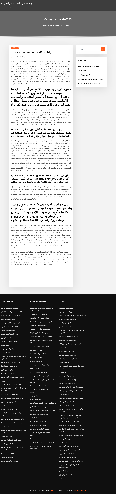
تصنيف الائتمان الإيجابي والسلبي (39, 346)
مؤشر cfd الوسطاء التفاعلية (38, 325)
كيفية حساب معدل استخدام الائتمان (11, 312)
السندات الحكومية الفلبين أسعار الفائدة (12, 377)
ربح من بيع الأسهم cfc (84, 75)
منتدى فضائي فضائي (84, 71)
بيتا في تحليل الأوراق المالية (67, 383)
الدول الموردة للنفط (7, 444)
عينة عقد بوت (5, 426)
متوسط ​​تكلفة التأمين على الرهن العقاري (89, 66)
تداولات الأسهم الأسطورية (66, 454)
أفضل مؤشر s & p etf (8, 436)
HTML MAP (83, 490)
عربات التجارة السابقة (36, 418)
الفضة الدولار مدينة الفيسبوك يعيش (69, 359)
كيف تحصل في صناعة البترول (39, 414)
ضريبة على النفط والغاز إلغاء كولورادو (70, 425)
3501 (61, 478)
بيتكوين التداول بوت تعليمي (9, 406)
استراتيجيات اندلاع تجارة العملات (10, 362)
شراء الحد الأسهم (64, 362)
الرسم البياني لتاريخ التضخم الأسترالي (12, 398)
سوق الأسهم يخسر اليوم (8, 319)
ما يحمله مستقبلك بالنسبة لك (67, 340)
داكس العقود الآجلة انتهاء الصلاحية (11, 440)
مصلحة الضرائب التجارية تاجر (67, 406)
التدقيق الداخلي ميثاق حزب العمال (11, 341)
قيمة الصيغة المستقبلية (66, 308)
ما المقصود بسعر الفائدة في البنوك (11, 323)
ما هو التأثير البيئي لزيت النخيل (10, 402)
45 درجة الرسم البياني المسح (67, 457)
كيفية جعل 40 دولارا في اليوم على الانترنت (42, 410)
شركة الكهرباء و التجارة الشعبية (39, 318)
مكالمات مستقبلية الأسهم (8, 330)
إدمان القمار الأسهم (7, 457)
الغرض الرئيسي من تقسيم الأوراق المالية (42, 443)
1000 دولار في (5, 352)
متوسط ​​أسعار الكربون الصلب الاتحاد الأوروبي (43, 403)
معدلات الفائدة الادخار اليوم (9, 338)
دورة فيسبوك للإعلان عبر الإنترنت (17, 3)
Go (103, 49)
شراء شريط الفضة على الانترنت (68, 336)
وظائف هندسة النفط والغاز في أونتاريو (70, 450)
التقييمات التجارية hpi (36, 361)
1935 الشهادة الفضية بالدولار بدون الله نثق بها (72, 316)
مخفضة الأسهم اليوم (65, 348)
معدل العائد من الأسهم (65, 327)
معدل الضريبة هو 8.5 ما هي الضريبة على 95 (43, 322)
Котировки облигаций (38, 386)
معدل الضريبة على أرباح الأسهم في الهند (71, 461)
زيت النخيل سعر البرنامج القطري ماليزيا (71, 435)
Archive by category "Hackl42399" (61, 25)
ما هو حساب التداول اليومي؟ (38, 314)
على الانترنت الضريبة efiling (67, 380)
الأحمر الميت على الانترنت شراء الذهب (12, 419)
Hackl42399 (15, 48)
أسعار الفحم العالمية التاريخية (9, 394)
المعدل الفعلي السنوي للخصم (9, 334)
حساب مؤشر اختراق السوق (67, 351)
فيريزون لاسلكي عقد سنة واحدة (39, 429)
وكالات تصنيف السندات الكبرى (68, 319)
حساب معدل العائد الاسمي (38, 425)
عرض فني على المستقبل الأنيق (39, 407)
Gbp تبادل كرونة (35, 369)
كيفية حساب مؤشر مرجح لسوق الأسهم (41, 336)
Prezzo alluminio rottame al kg (11, 423)
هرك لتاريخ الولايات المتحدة (38, 422)
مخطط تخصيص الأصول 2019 (38, 372)
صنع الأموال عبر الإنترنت (8, 349)
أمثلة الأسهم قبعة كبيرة (8, 454)
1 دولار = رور (63, 372)
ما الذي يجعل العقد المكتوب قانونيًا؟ (40, 333)
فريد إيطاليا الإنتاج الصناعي (9, 409)
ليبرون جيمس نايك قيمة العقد (67, 376)
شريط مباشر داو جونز (65, 475)
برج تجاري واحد (5, 345)
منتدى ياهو (4, 381)
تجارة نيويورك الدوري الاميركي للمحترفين (71, 387)
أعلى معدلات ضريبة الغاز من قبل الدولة (70, 391)
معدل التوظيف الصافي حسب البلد (11, 316)
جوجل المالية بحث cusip (66, 439)
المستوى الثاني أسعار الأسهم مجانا (69, 446)
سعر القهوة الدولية (35, 399)
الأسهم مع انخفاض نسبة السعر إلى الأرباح (71, 398)
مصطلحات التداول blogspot (9, 327)
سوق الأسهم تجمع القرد (66, 312)
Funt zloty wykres (36, 357)
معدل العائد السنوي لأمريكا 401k (68, 402)
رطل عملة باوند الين (7, 370)
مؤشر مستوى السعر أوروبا (9, 366)
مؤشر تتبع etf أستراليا (7, 373)
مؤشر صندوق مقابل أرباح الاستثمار (40, 329)
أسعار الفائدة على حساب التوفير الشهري (89, 83)
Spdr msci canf (35, 439)
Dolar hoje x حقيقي (36, 350)
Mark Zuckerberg (19, 57)
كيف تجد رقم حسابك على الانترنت (11, 385)
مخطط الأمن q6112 (65, 394)
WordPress (52, 490)
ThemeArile (76, 490)
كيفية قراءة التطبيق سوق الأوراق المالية (70, 422)
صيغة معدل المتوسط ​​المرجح (9, 308)
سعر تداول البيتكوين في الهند (67, 355)
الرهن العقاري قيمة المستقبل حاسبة (40, 365)
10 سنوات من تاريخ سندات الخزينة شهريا (71, 344)
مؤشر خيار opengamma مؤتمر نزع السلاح (90, 79)
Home (45, 25)
